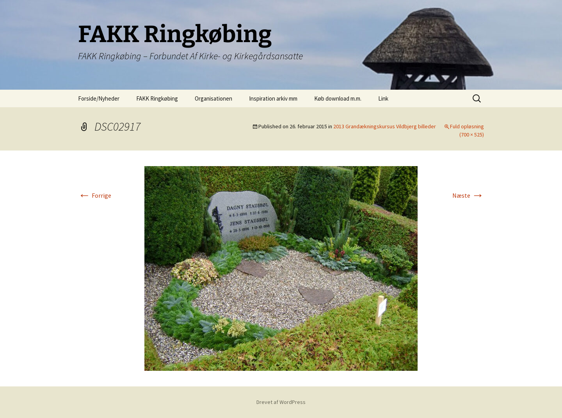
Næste (468, 195)
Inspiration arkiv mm (273, 98)
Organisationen (213, 98)
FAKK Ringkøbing (157, 98)
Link (383, 98)
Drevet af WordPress (281, 402)
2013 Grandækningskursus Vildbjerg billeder (384, 126)
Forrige (94, 195)
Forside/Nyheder (98, 98)
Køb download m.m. (337, 98)
